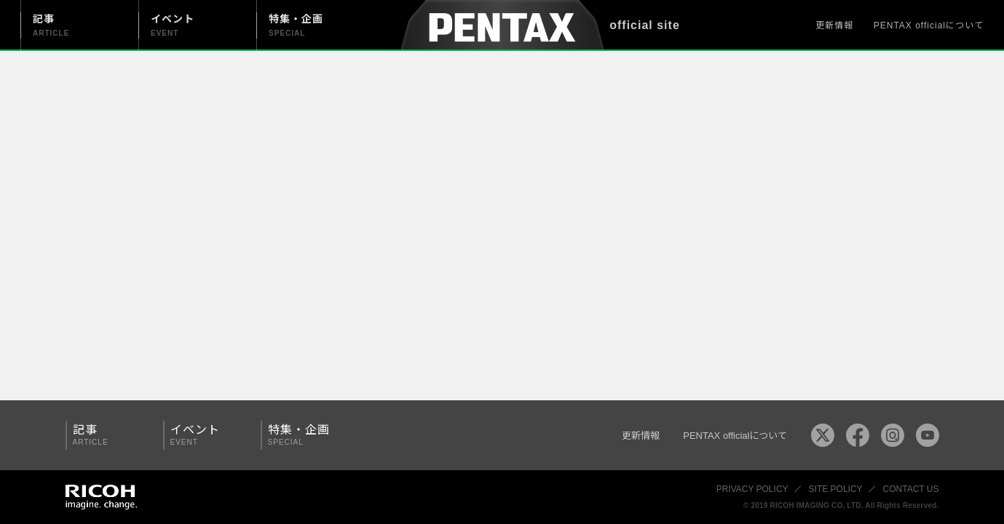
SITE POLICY (836, 489)
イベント (206, 435)
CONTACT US (911, 489)
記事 (109, 435)
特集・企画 (304, 435)
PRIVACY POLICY (752, 489)
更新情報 (834, 25)
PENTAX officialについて (929, 25)
